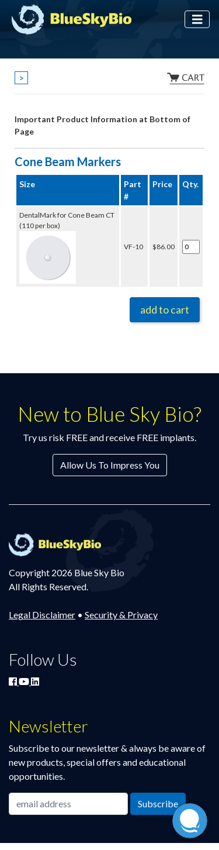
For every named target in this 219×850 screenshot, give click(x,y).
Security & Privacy (121, 614)
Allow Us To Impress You (109, 464)
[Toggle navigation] (197, 20)
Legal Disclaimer (42, 614)
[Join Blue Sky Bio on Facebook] (14, 681)
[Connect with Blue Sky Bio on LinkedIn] (35, 681)
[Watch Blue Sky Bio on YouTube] (25, 681)
